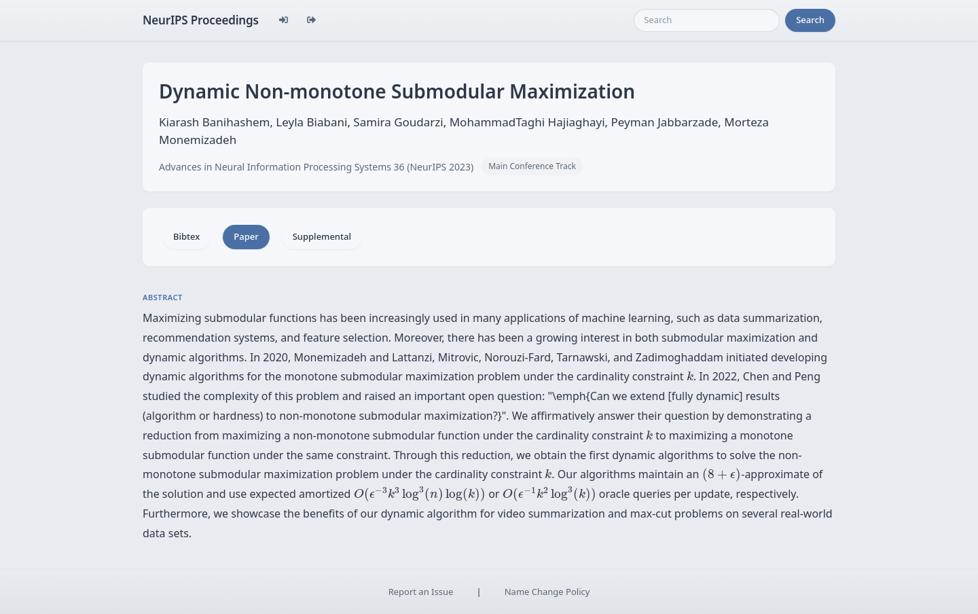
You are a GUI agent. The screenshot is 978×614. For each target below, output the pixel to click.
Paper (246, 236)
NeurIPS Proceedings (201, 20)
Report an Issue (421, 591)
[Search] (707, 20)
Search (810, 20)
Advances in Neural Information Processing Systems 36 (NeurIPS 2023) (316, 166)
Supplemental (322, 236)
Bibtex (186, 236)
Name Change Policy (547, 591)
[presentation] (690, 376)
